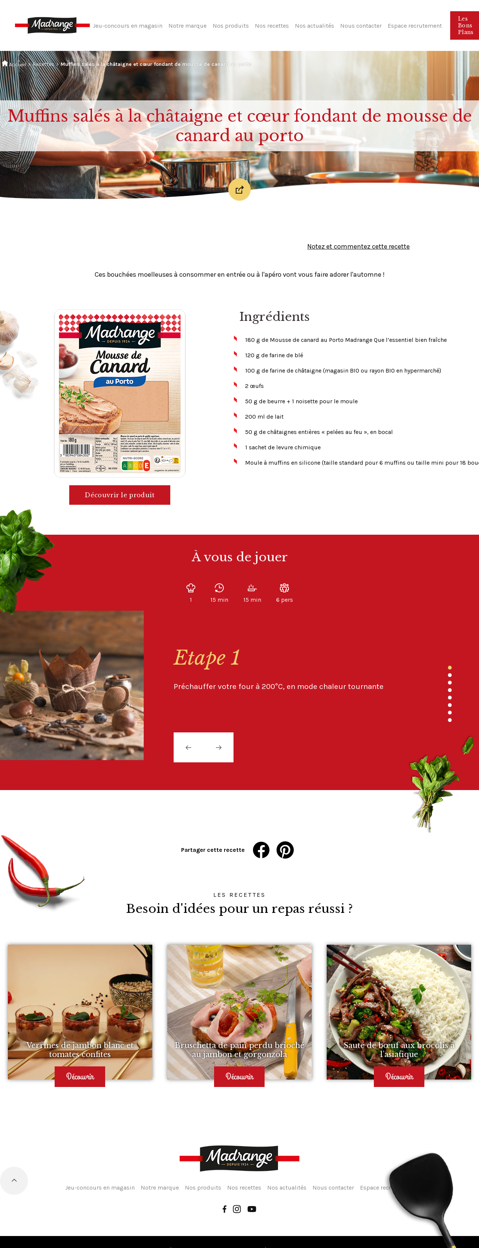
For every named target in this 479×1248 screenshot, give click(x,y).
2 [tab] (450, 675)
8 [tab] (450, 720)
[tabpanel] (287, 669)
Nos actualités (314, 25)
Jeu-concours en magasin (127, 25)
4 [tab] (450, 690)
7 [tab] (450, 712)
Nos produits (231, 25)
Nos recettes (272, 25)
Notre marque (187, 25)
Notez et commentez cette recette (358, 246)
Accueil (14, 64)
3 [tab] (450, 682)
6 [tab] (450, 705)
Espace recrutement (415, 25)
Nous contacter (361, 25)
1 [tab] (450, 667)
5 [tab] (450, 697)
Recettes (43, 64)
